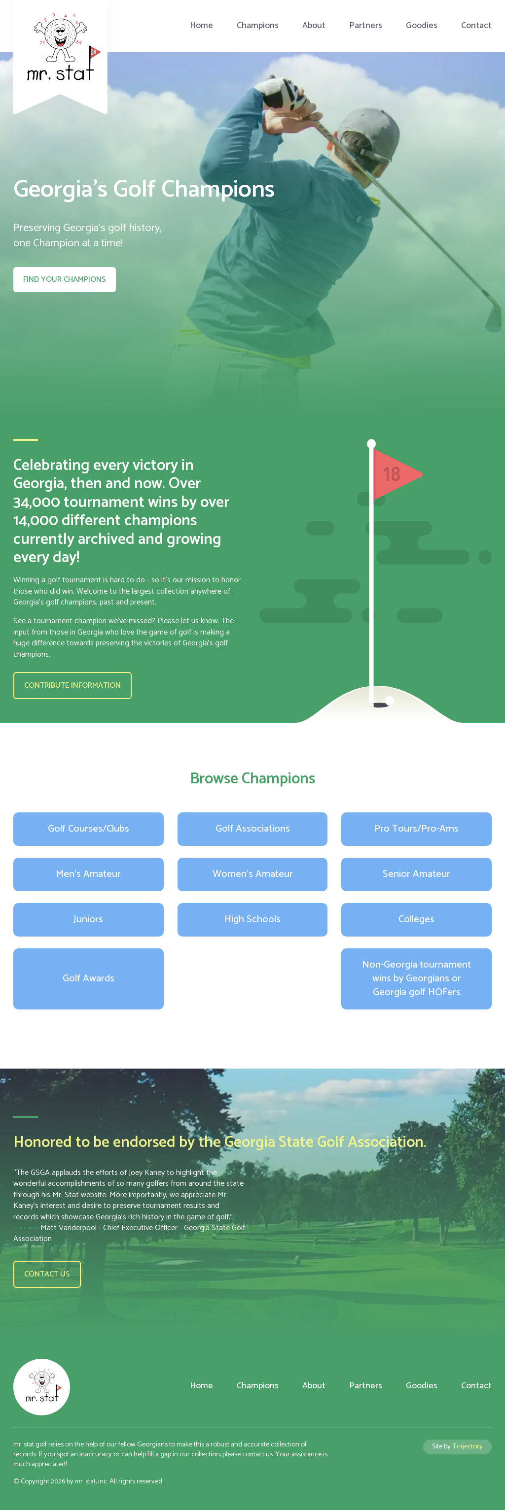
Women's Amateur (253, 874)
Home (201, 26)
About (313, 26)
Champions (258, 26)
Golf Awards (88, 979)
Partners (365, 26)
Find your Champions (64, 279)
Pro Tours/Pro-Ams (416, 829)
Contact (476, 26)
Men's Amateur (88, 874)
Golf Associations (253, 829)
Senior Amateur (416, 874)
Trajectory (467, 1446)
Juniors (88, 919)
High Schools (252, 919)
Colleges (416, 919)
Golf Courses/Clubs (88, 829)
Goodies (421, 26)
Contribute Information (72, 685)
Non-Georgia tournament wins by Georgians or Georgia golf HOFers (416, 979)
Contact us (47, 1274)
